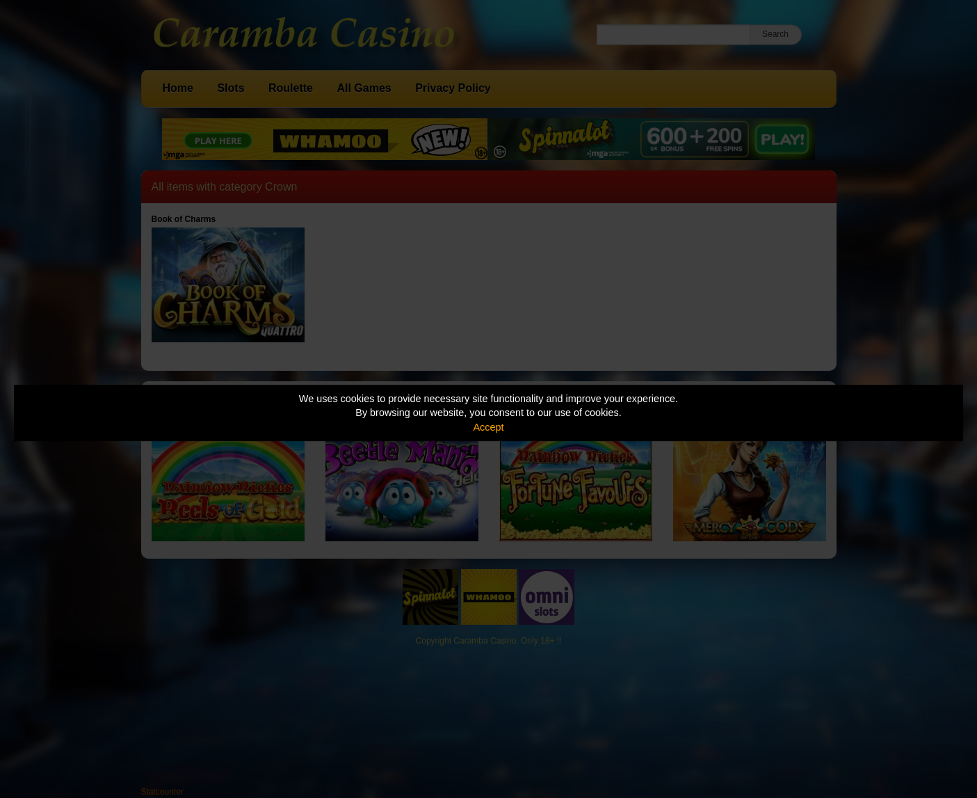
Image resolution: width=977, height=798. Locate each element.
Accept (489, 427)
